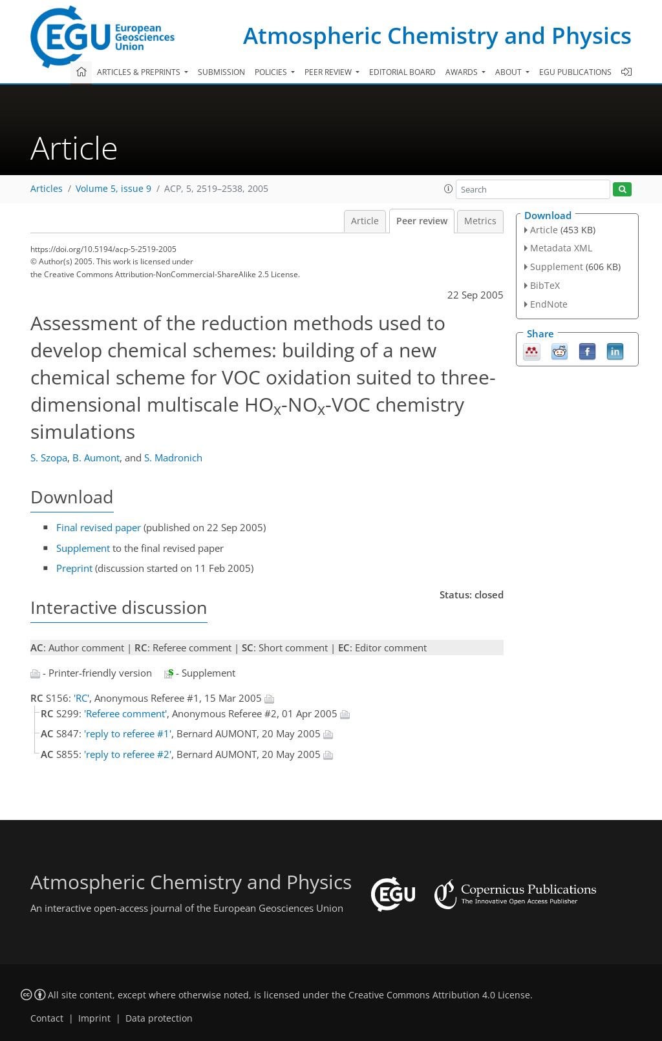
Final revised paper (98, 527)
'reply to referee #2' (127, 754)
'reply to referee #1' (127, 733)
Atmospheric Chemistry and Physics (437, 35)
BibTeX (545, 285)
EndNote (549, 304)
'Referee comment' (125, 713)
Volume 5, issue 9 (113, 189)
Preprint (74, 568)
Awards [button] (462, 72)
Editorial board (402, 72)
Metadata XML (561, 248)
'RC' (81, 697)
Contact (46, 1018)
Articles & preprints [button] (139, 72)
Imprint (94, 1018)
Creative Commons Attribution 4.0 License (439, 995)
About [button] (509, 72)
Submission (221, 72)
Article (365, 221)
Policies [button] (272, 72)
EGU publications (575, 72)
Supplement (83, 548)
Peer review (421, 221)
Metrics (480, 221)
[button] (448, 189)
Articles (46, 189)
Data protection (159, 1018)
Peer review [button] (329, 72)
